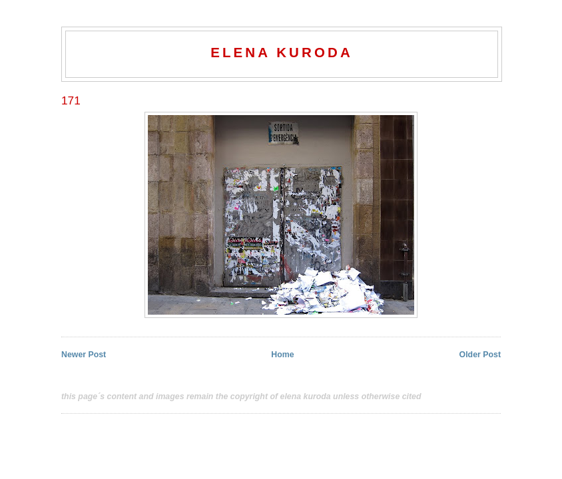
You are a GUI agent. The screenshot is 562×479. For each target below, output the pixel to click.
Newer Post (83, 354)
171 (71, 100)
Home (282, 354)
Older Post (480, 354)
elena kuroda (281, 52)
